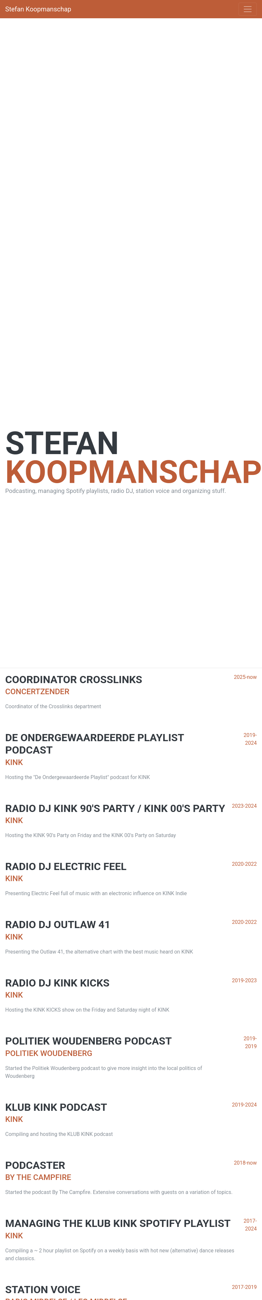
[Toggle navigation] (248, 9)
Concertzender (37, 691)
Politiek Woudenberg (48, 1053)
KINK (14, 762)
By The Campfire (38, 1177)
